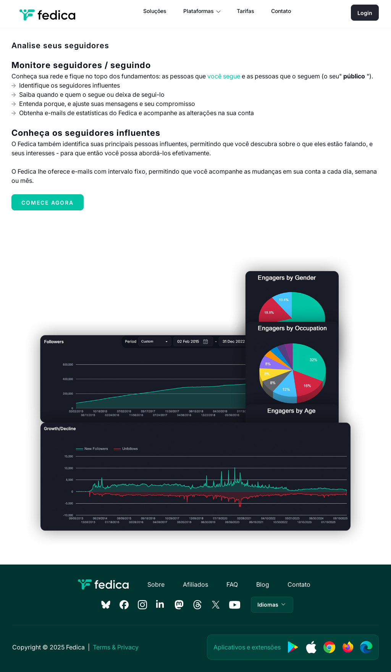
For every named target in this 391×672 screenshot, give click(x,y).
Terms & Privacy (116, 647)
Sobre (156, 584)
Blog (262, 584)
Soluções (154, 11)
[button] (272, 605)
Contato (281, 11)
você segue (223, 76)
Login (364, 13)
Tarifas (245, 11)
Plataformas (198, 11)
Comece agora (47, 202)
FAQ (232, 584)
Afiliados (195, 584)
